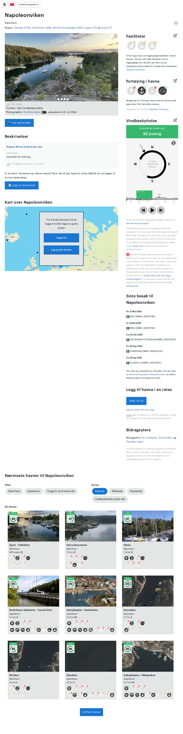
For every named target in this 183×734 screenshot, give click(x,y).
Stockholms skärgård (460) (67, 28)
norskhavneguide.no (28, 4)
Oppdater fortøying (158, 109)
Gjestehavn (33, 491)
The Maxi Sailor (32, 112)
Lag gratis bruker (61, 250)
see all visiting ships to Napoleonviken (147, 374)
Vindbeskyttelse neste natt (110, 499)
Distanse (100, 491)
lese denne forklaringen (137, 223)
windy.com (138, 246)
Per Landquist (149, 438)
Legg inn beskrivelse (21, 185)
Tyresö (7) (106, 28)
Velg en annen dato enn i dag (140, 410)
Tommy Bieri (165, 438)
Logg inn (61, 238)
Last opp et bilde (19, 123)
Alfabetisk (117, 491)
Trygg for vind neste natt (61, 491)
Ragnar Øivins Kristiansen (22, 147)
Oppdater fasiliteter (135, 70)
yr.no (156, 228)
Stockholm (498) (41, 28)
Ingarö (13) (91, 28)
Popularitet (136, 491)
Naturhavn (14, 491)
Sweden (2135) (22, 28)
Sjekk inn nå (136, 401)
